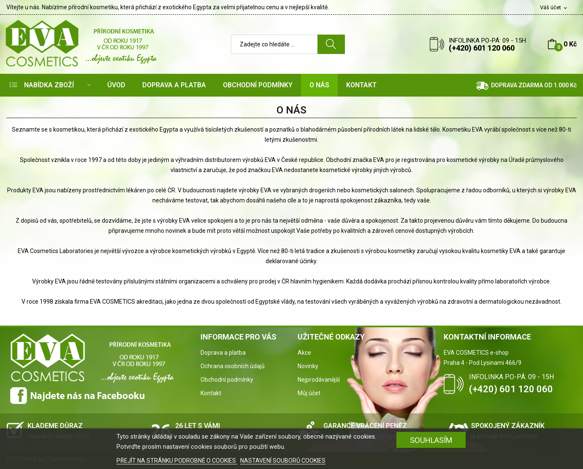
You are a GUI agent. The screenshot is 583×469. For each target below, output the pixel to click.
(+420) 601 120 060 (482, 47)
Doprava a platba (223, 352)
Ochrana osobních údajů (233, 366)
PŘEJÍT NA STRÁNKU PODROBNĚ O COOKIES (177, 460)
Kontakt (211, 393)
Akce (304, 352)
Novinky (308, 366)
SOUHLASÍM (431, 440)
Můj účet (309, 393)
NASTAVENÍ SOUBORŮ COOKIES (282, 460)
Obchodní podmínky (227, 379)
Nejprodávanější (319, 379)
